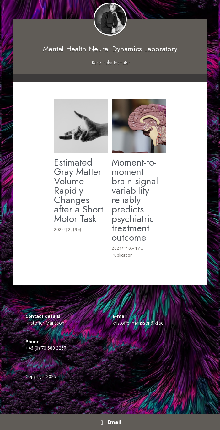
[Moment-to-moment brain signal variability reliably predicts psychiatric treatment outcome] (139, 126)
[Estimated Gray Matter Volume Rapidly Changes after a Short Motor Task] (81, 126)
